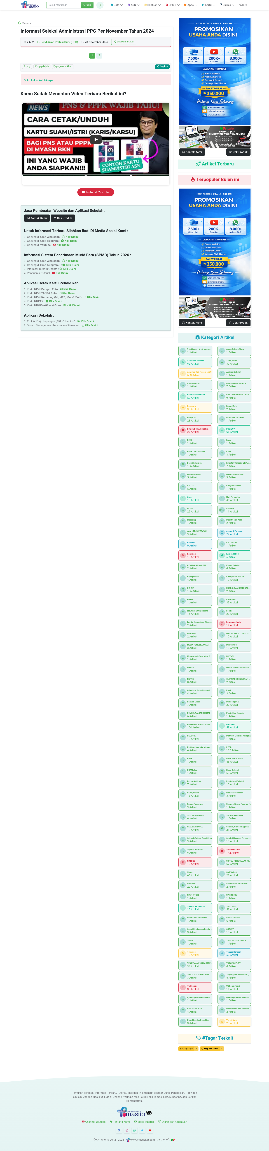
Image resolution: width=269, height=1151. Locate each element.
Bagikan (162, 66)
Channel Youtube (94, 1121)
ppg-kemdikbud (62, 66)
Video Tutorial (144, 1121)
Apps (189, 5)
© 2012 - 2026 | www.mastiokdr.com (131, 1139)
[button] (100, 5)
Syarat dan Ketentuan (172, 1121)
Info (243, 5)
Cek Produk (63, 218)
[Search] (63, 5)
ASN (131, 5)
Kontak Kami (37, 218)
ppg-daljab (42, 66)
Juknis (225, 5)
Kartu (207, 5)
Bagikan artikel (124, 41)
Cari (87, 5)
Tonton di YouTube (95, 192)
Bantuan (150, 5)
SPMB (170, 5)
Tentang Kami (120, 1121)
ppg (27, 66)
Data (114, 5)
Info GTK (222, 510)
